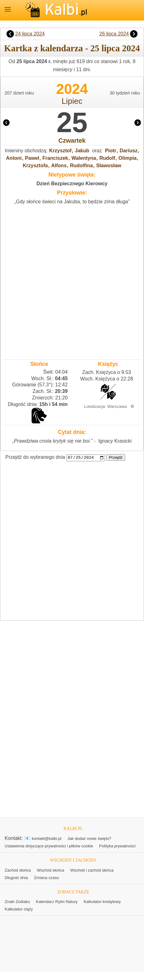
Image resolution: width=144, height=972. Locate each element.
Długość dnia (16, 877)
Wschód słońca (50, 870)
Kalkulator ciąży (19, 909)
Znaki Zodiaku (17, 902)
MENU (7, 9)
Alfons (59, 165)
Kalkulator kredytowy (102, 902)
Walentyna (84, 158)
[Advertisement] (72, 280)
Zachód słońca (18, 870)
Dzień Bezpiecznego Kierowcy (72, 183)
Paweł (32, 158)
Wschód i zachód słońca (92, 870)
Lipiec (72, 101)
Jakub (82, 150)
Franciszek (55, 158)
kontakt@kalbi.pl (47, 838)
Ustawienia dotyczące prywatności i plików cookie (49, 846)
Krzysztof (60, 150)
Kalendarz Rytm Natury (56, 902)
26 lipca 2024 (114, 33)
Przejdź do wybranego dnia (35, 457)
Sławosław (108, 165)
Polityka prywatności (117, 846)
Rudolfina (81, 165)
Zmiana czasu (46, 877)
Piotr (110, 150)
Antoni (14, 158)
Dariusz (128, 150)
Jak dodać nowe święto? (89, 838)
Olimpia (128, 158)
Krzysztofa (35, 165)
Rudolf (107, 158)
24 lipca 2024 (30, 33)
